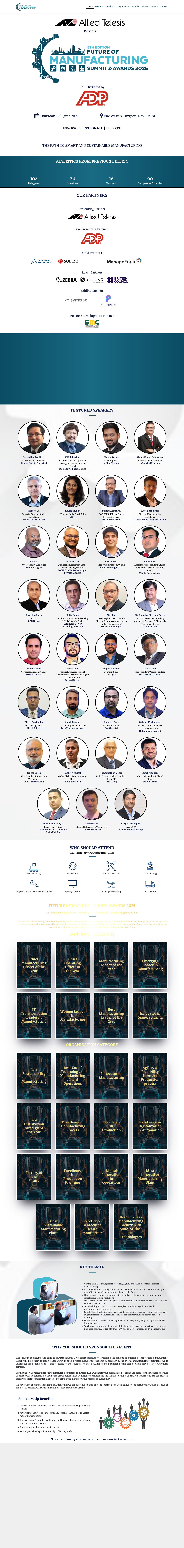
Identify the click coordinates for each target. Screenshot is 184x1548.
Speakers (110, 6)
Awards (135, 6)
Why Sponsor (123, 6)
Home (90, 6)
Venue (154, 6)
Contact (163, 6)
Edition (145, 6)
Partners (99, 6)
